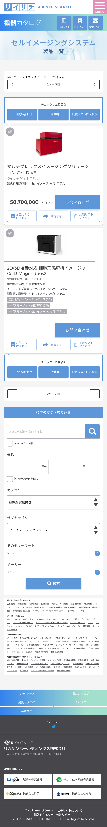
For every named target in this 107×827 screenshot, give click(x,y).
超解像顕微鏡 (76, 604)
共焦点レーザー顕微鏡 (60, 604)
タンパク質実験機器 (43, 667)
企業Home (27, 694)
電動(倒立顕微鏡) (41, 652)
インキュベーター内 (63, 645)
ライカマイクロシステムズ (44, 626)
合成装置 (18, 667)
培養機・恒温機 (22, 664)
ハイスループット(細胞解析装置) (74, 648)
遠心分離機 (24, 671)
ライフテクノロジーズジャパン (68, 626)
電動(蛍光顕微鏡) (57, 652)
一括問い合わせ (22, 114)
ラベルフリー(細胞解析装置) (48, 648)
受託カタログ (26, 702)
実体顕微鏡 (33, 604)
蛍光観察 (28, 652)
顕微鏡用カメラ (40, 607)
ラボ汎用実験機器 (63, 671)
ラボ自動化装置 (80, 667)
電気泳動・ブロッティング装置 (33, 660)
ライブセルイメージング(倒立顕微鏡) (26, 645)
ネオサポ (26, 711)
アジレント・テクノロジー (23, 623)
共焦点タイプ (48, 645)
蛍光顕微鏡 (45, 604)
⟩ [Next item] (94, 84)
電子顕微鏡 (88, 604)
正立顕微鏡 (11, 604)
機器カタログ (35, 23)
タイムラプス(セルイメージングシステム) (35, 638)
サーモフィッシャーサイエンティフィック (52, 623)
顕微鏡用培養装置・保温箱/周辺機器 (62, 607)
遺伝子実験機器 (13, 660)
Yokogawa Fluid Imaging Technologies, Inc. (53, 619)
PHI (8, 619)
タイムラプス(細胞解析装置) (24, 648)
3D (39, 641)
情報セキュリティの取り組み (52, 814)
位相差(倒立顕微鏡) (79, 641)
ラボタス (80, 702)
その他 (81, 611)
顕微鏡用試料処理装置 (21, 611)
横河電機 (86, 626)
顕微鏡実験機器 (70, 660)
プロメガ (28, 626)
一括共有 (53, 114)
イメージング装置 (54, 660)
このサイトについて (69, 810)
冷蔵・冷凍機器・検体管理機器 (42, 671)
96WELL (46, 641)
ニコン (90, 623)
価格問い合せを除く (26, 479)
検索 (92, 431)
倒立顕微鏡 (22, 604)
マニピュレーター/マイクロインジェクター (49, 611)
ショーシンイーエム (77, 623)
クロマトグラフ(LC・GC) (60, 664)
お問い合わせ (77, 201)
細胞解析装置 (83, 660)
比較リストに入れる (84, 114)
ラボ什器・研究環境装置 (62, 667)
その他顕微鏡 (27, 607)
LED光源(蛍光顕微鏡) (61, 641)
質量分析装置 (78, 664)
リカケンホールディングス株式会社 (35, 745)
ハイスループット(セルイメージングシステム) (71, 638)
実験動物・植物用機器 (39, 664)
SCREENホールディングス (23, 619)
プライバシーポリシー (36, 810)
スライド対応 (78, 645)
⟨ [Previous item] (12, 84)
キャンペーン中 (23, 443)
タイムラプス (12, 638)
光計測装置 (28, 667)
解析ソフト (72, 611)
